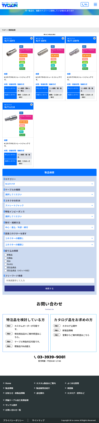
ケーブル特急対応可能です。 (28, 341)
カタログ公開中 (70, 325)
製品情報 (9, 388)
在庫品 (9, 258)
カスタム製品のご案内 (46, 383)
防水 (8, 261)
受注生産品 (10, 267)
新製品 (9, 254)
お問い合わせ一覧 (13, 410)
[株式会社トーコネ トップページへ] (9, 4)
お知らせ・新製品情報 (15, 393)
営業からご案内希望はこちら (76, 335)
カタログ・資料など (76, 393)
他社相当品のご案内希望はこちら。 (28, 335)
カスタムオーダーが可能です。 (27, 327)
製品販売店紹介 (43, 388)
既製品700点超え (22, 346)
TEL (86, 4)
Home (8, 383)
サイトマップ (38, 420)
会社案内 (40, 393)
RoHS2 (9, 264)
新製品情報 (68, 330)
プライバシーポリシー (13, 420)
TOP (4, 30)
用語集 (70, 388)
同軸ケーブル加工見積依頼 (16, 400)
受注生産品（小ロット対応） (18, 270)
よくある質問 (73, 383)
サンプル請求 (11, 405)
